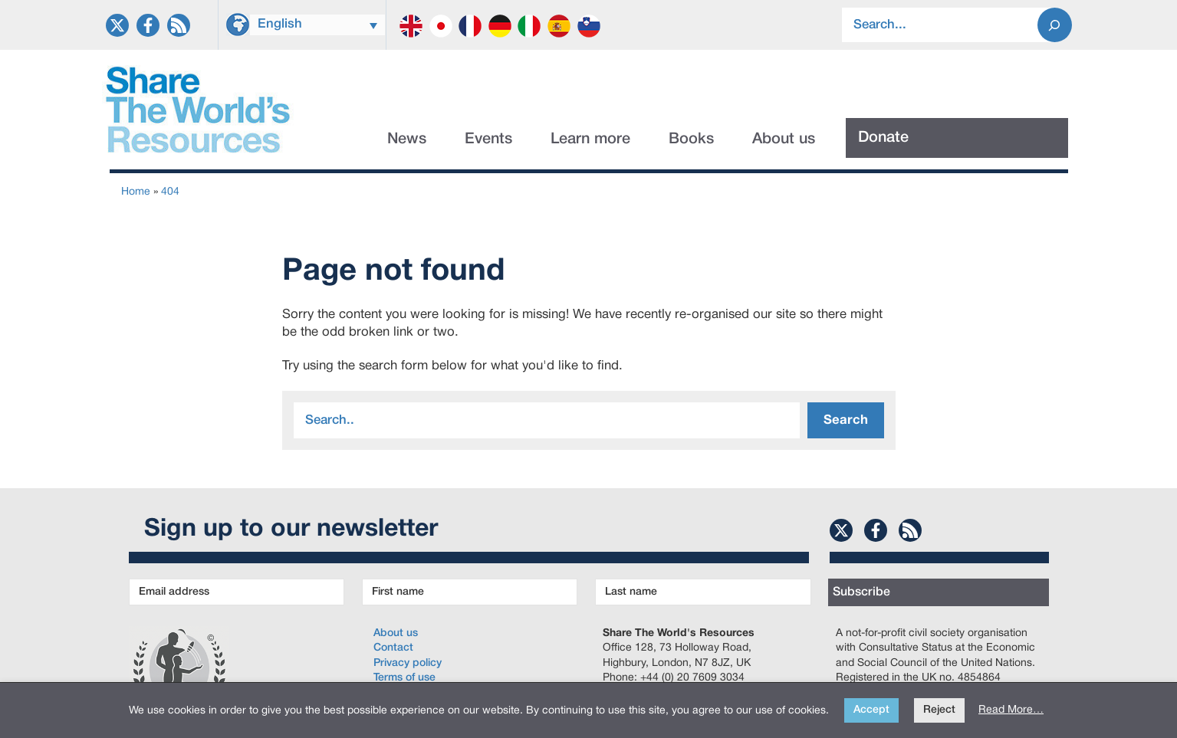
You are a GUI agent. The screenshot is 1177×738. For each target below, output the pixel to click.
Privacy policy (407, 663)
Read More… (1011, 710)
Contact (393, 648)
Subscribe (861, 592)
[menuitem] (317, 25)
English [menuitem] (280, 24)
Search (846, 420)
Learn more (590, 139)
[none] (317, 23)
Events (488, 139)
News (406, 139)
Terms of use (404, 678)
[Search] (1054, 25)
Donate (883, 138)
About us (783, 139)
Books (691, 139)
